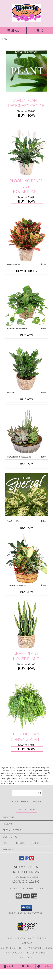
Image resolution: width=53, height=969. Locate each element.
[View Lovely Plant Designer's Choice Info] (26, 71)
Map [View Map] (26, 966)
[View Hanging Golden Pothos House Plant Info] (26, 301)
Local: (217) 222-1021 (26, 881)
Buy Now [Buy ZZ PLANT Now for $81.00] (26, 399)
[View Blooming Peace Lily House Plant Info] (26, 151)
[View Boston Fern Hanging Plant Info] (26, 704)
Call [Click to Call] (9, 966)
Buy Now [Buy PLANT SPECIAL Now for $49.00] (26, 528)
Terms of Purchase (35, 953)
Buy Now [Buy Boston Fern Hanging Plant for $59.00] (26, 749)
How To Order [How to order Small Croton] (26, 271)
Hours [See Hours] (44, 966)
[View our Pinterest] (31, 859)
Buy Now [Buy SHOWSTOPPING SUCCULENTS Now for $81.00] (26, 463)
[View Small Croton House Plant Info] (26, 237)
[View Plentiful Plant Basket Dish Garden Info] (26, 558)
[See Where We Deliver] (26, 809)
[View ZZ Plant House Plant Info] (26, 365)
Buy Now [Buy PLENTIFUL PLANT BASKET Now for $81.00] (26, 592)
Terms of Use (26, 957)
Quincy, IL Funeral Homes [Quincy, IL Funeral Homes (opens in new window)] (20, 938)
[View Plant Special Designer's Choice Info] (26, 494)
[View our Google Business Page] (26, 859)
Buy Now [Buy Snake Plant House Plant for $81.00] (26, 668)
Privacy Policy (14, 953)
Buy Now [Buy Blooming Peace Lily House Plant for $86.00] (26, 201)
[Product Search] (27, 793)
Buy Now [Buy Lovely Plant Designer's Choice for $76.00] (26, 115)
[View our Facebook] (21, 859)
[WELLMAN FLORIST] (26, 20)
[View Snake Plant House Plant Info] (26, 624)
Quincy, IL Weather (11, 948)
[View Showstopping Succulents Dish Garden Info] (26, 430)
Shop (13, 30)
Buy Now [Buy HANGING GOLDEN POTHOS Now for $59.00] (26, 335)
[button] (26, 908)
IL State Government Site (38, 948)
